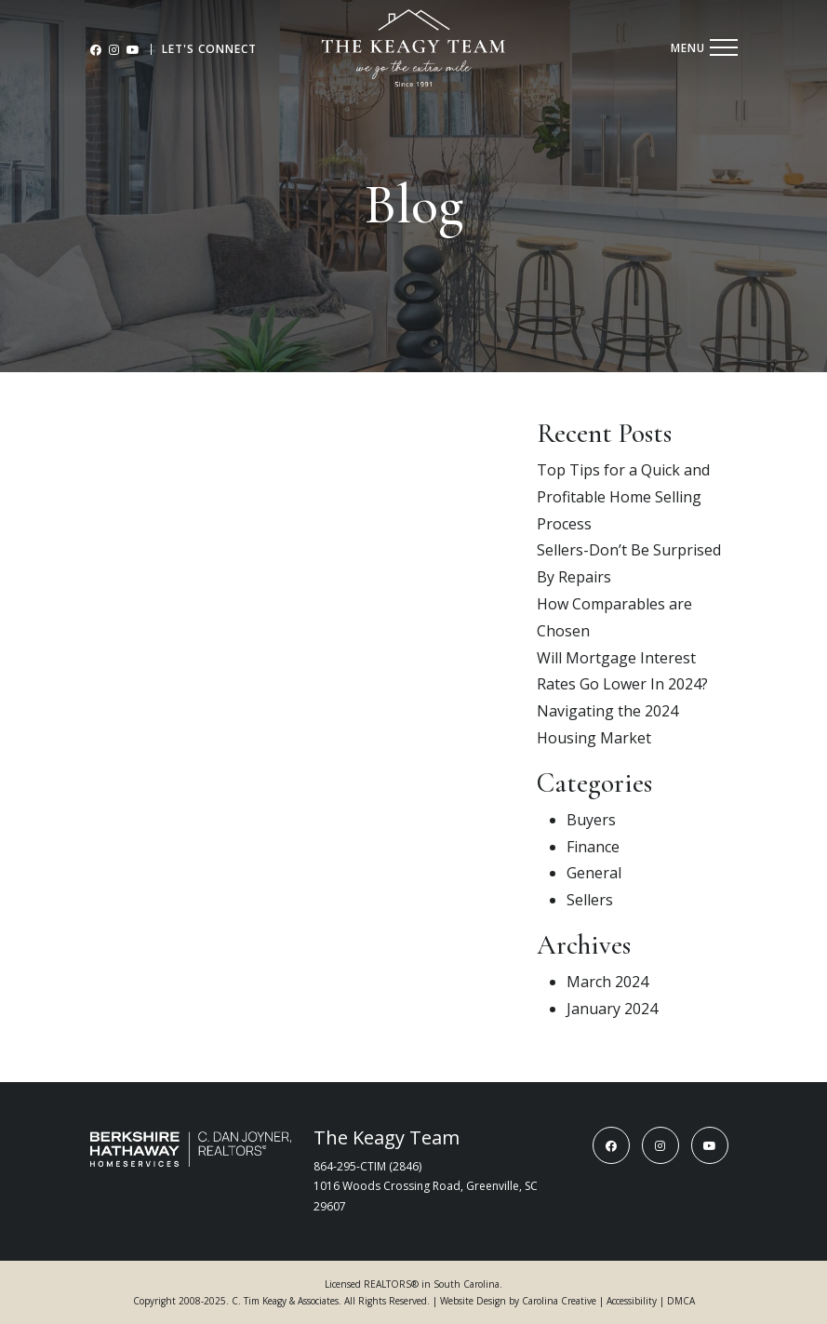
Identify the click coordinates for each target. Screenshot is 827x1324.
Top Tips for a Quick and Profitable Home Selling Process (623, 497)
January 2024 (612, 1008)
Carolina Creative (559, 1300)
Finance (593, 846)
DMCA (681, 1300)
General (594, 873)
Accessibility (632, 1300)
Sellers (590, 899)
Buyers (591, 819)
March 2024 (607, 981)
